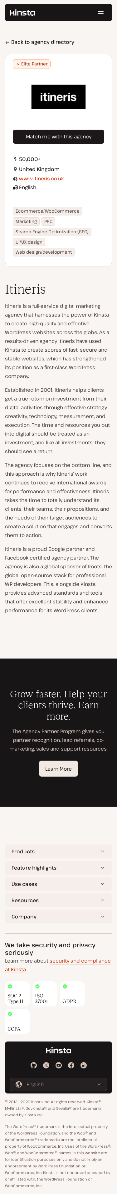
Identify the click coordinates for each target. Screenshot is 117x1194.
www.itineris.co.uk (41, 178)
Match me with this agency (58, 136)
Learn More (58, 768)
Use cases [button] (24, 884)
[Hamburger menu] (101, 12)
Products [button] (23, 851)
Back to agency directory (39, 42)
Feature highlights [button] (34, 867)
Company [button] (24, 916)
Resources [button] (25, 900)
